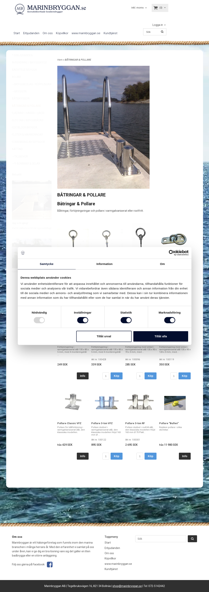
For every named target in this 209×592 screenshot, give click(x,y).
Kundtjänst (110, 33)
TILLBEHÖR (20, 165)
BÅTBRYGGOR (21, 107)
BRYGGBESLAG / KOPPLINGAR (31, 93)
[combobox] (139, 7)
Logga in (157, 24)
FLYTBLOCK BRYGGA (24, 136)
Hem (60, 59)
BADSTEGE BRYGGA (24, 78)
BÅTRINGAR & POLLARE (26, 115)
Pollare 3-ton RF (135, 423)
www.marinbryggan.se (86, 33)
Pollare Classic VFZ (69, 423)
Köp (116, 375)
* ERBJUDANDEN (22, 64)
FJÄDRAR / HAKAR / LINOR (28, 122)
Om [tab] (162, 264)
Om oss (48, 33)
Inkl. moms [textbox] (137, 7)
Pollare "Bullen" (169, 423)
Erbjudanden (31, 33)
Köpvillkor (62, 33)
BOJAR (16, 86)
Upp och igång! (20, 232)
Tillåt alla (161, 336)
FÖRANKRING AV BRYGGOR (28, 151)
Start (17, 33)
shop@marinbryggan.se (127, 586)
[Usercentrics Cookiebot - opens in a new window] (172, 253)
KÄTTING (17, 158)
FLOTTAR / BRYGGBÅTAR (27, 129)
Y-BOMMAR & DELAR (26, 172)
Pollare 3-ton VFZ (102, 423)
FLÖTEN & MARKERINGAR (27, 143)
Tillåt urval (104, 336)
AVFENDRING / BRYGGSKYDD (29, 71)
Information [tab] (104, 264)
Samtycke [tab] (46, 264)
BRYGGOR (19, 100)
